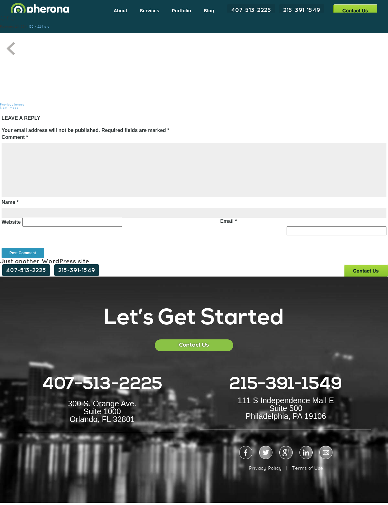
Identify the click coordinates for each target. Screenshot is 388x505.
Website (11, 222)
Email (228, 221)
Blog (209, 10)
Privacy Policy (265, 468)
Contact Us (355, 10)
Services (149, 10)
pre (47, 26)
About (120, 10)
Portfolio (181, 10)
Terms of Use (307, 468)
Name (10, 202)
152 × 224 (36, 26)
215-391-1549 (301, 9)
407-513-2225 (251, 9)
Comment (15, 137)
